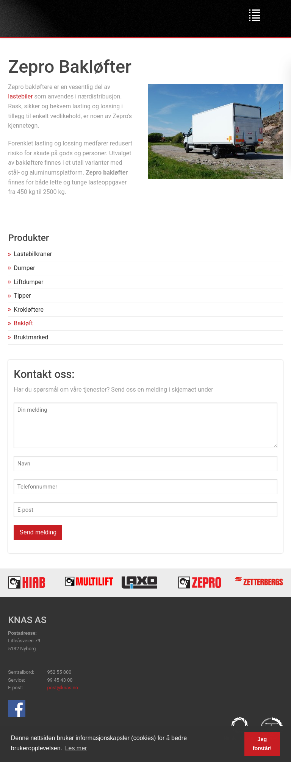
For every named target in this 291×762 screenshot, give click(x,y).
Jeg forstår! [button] (262, 743)
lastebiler (20, 96)
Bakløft (23, 323)
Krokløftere (29, 309)
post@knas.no (62, 687)
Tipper (22, 295)
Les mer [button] (76, 748)
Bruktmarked (31, 337)
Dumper (24, 268)
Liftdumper (28, 282)
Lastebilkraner (33, 254)
